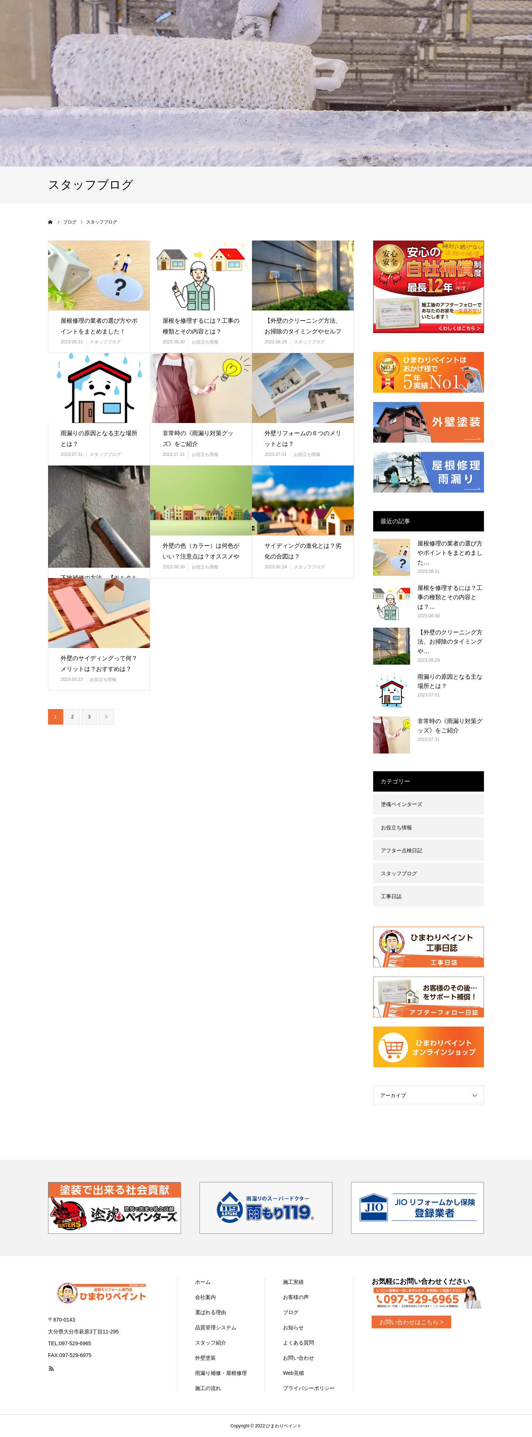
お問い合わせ (298, 1358)
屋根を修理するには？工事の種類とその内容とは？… (449, 597)
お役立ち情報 (205, 342)
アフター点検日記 (401, 850)
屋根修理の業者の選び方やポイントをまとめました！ (99, 326)
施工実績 (293, 1282)
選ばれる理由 (210, 1312)
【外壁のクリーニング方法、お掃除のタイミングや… (449, 641)
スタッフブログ (105, 342)
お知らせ (293, 1327)
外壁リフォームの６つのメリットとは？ (303, 438)
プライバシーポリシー (309, 1388)
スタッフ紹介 (210, 1343)
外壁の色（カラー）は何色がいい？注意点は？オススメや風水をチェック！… (201, 556)
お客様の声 (296, 1297)
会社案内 (205, 1297)
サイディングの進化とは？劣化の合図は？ (303, 551)
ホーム (203, 1282)
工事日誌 (391, 896)
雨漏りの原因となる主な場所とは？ (99, 438)
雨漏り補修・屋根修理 (221, 1373)
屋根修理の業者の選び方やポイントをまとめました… (449, 552)
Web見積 (293, 1373)
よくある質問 (298, 1343)
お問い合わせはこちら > (411, 1322)
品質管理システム (215, 1327)
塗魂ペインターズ (401, 804)
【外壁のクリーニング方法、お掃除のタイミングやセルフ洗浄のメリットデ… (303, 331)
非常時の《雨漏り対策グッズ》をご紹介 (198, 438)
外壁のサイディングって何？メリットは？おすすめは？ (99, 663)
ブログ (291, 1312)
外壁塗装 (205, 1358)
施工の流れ (208, 1388)
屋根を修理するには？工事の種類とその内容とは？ (201, 326)
